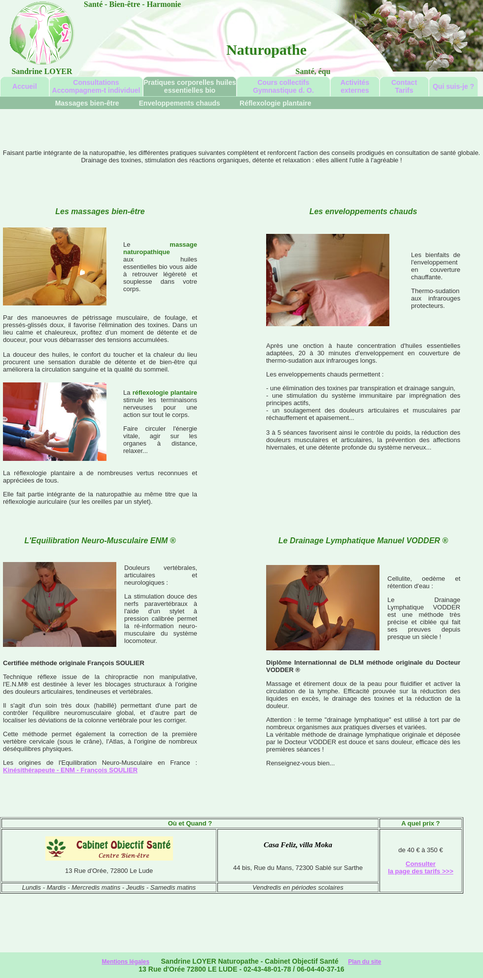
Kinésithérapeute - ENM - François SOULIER (70, 770)
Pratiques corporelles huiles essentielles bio (189, 86)
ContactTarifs (404, 86)
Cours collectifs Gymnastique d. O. (283, 86)
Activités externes (355, 86)
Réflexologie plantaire (275, 103)
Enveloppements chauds (180, 103)
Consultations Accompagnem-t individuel (96, 86)
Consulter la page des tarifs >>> (420, 867)
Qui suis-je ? (453, 86)
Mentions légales (125, 961)
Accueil (24, 86)
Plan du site (364, 961)
